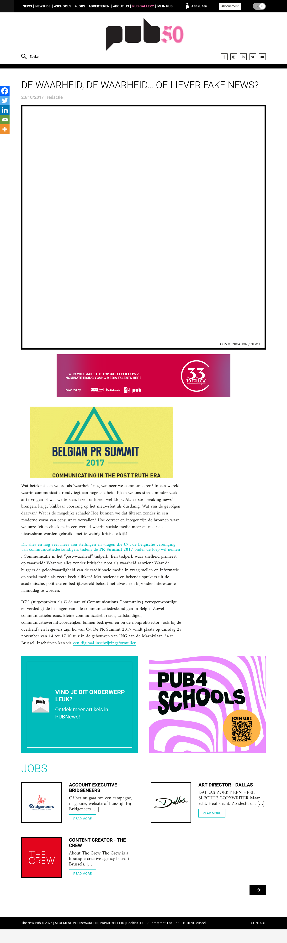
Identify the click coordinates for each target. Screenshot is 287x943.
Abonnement (230, 6)
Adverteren (99, 6)
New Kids (43, 6)
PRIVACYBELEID (112, 936)
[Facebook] (5, 91)
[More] (5, 129)
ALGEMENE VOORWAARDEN (76, 936)
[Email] (5, 119)
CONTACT (258, 936)
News (27, 6)
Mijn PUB (165, 6)
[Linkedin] (5, 110)
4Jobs (80, 6)
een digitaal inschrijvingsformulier (138, 656)
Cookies (132, 936)
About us (121, 6)
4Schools (62, 6)
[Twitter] (5, 100)
